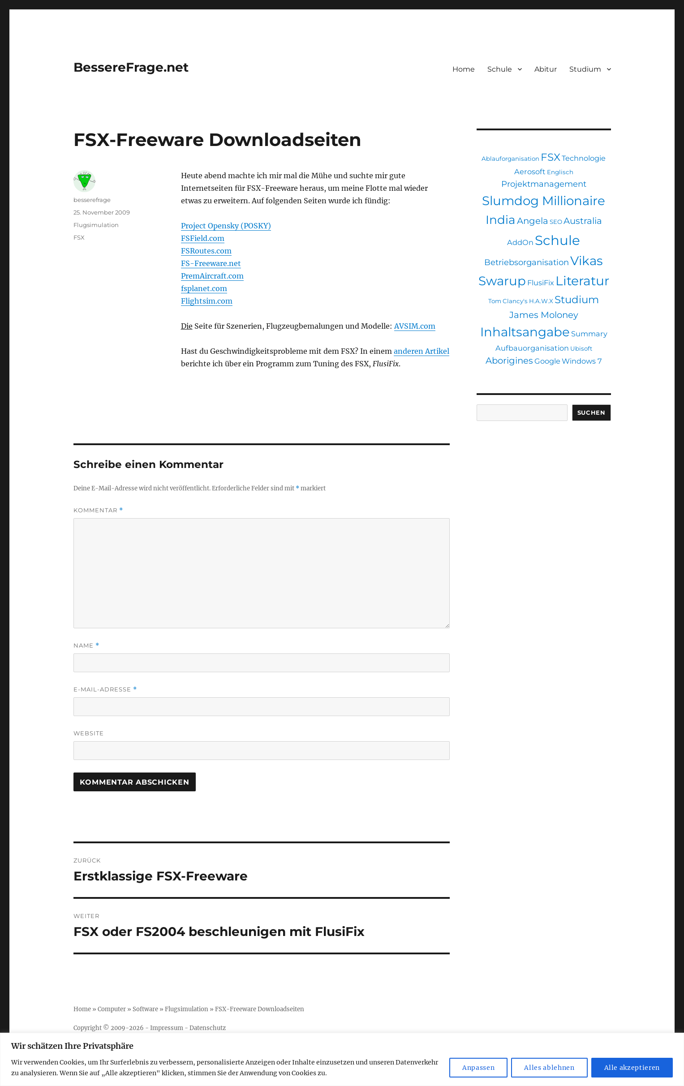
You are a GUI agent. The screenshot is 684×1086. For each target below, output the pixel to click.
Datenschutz (207, 1028)
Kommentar (98, 510)
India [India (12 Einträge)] (501, 220)
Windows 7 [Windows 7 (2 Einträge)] (582, 360)
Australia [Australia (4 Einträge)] (583, 220)
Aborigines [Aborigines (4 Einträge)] (509, 360)
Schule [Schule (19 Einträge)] (557, 240)
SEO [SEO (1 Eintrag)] (556, 221)
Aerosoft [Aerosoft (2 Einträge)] (530, 171)
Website (88, 733)
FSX (79, 237)
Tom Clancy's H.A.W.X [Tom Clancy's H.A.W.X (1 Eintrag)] (520, 301)
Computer (112, 1009)
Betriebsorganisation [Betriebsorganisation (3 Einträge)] (526, 262)
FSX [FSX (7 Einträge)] (550, 157)
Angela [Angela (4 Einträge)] (532, 220)
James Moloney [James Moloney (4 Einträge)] (543, 314)
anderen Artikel (421, 351)
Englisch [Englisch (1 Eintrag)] (560, 172)
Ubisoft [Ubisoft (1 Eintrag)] (581, 348)
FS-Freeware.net (211, 263)
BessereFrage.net (131, 67)
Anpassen (478, 1068)
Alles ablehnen (549, 1068)
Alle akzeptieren (632, 1068)
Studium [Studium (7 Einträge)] (577, 299)
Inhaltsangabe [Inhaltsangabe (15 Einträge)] (525, 331)
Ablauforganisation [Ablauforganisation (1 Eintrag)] (510, 158)
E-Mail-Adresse (105, 689)
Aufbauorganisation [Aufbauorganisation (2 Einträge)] (532, 347)
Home (463, 69)
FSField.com (202, 238)
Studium (585, 69)
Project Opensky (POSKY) (226, 225)
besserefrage (92, 199)
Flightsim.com (206, 300)
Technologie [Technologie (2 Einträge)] (584, 158)
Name (86, 645)
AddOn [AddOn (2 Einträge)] (520, 242)
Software (145, 1009)
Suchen (591, 412)
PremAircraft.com (212, 275)
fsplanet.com (204, 288)
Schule (499, 69)
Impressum (166, 1028)
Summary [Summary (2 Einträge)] (589, 333)
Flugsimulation (96, 224)
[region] (342, 1059)
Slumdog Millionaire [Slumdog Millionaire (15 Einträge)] (543, 200)
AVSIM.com (414, 326)
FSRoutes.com (206, 250)
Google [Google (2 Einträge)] (547, 360)
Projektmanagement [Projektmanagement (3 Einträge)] (543, 184)
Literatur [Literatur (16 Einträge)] (582, 280)
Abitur (545, 69)
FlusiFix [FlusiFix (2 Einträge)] (540, 282)
